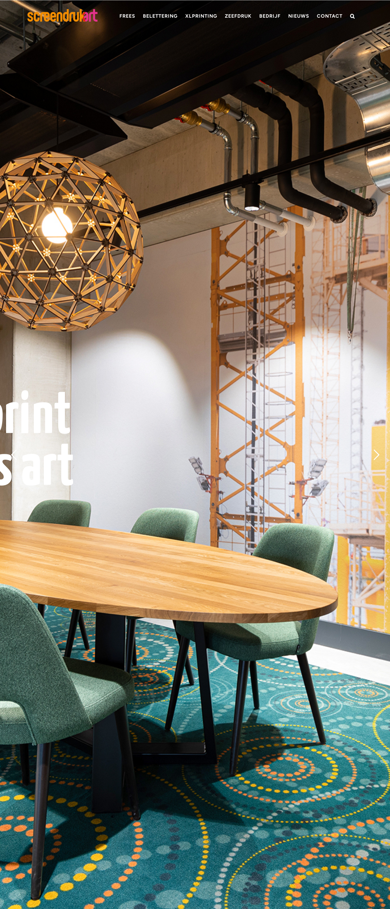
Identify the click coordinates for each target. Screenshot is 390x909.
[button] (352, 16)
